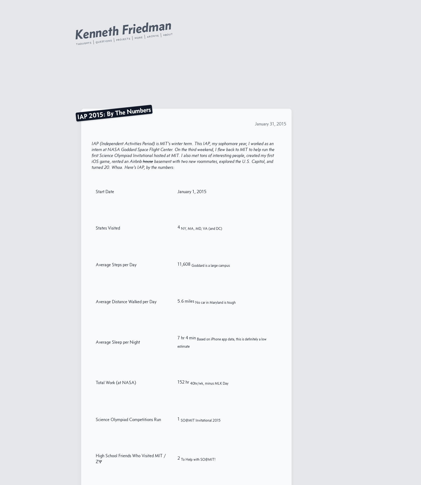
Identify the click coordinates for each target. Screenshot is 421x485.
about (168, 34)
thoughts (83, 43)
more (138, 37)
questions (103, 41)
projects (123, 39)
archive (152, 36)
